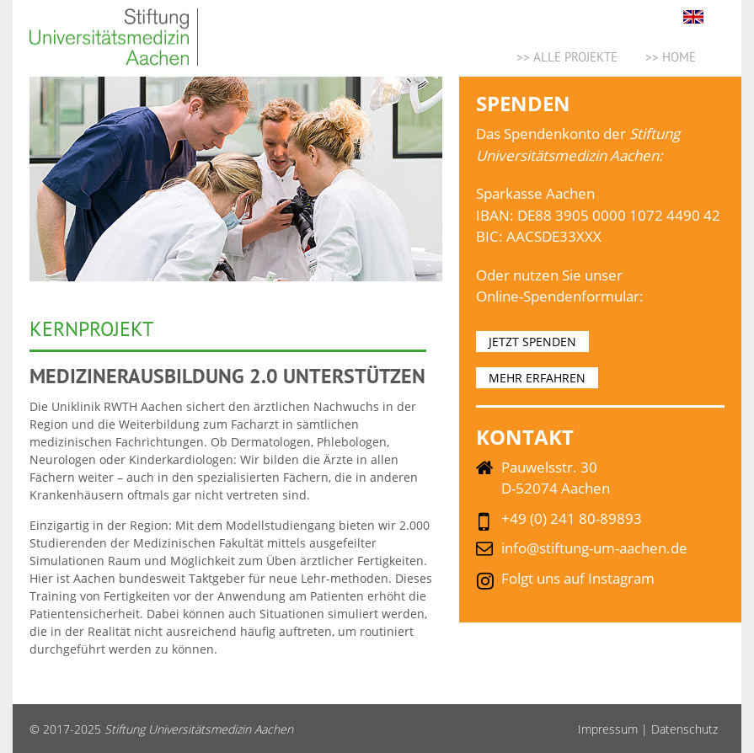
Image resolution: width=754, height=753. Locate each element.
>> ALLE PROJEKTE (567, 57)
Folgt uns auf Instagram (578, 578)
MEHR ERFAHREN (537, 378)
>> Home (670, 57)
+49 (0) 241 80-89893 (571, 518)
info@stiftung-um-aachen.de (594, 548)
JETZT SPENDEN (532, 342)
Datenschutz (684, 729)
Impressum (608, 729)
